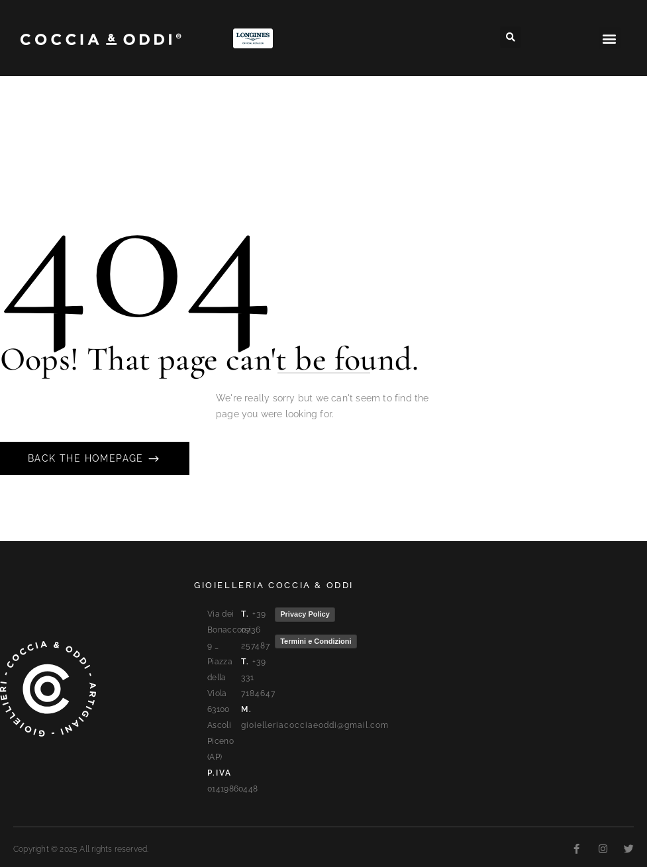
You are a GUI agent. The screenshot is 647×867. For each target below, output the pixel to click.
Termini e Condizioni (315, 641)
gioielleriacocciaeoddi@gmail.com (315, 725)
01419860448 (232, 788)
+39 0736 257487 (255, 629)
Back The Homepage (87, 458)
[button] (510, 37)
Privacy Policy (305, 614)
